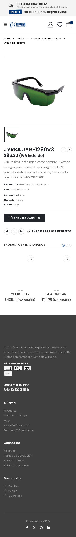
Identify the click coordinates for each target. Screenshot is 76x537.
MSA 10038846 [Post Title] (56, 294)
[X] (34, 527)
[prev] (63, 149)
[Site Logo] (18, 24)
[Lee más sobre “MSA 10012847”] (30, 258)
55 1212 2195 (16, 390)
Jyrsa (16, 204)
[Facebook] (27, 527)
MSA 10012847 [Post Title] (20, 294)
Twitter (14, 231)
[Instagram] (41, 527)
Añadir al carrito (27, 218)
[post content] (20, 269)
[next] (69, 149)
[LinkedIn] (48, 527)
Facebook (7, 231)
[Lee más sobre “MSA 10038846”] (66, 258)
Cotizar (20, 200)
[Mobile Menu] (7, 24)
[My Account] (50, 24)
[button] (63, 245)
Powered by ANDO (38, 521)
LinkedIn (21, 231)
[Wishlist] (59, 24)
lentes (21, 194)
